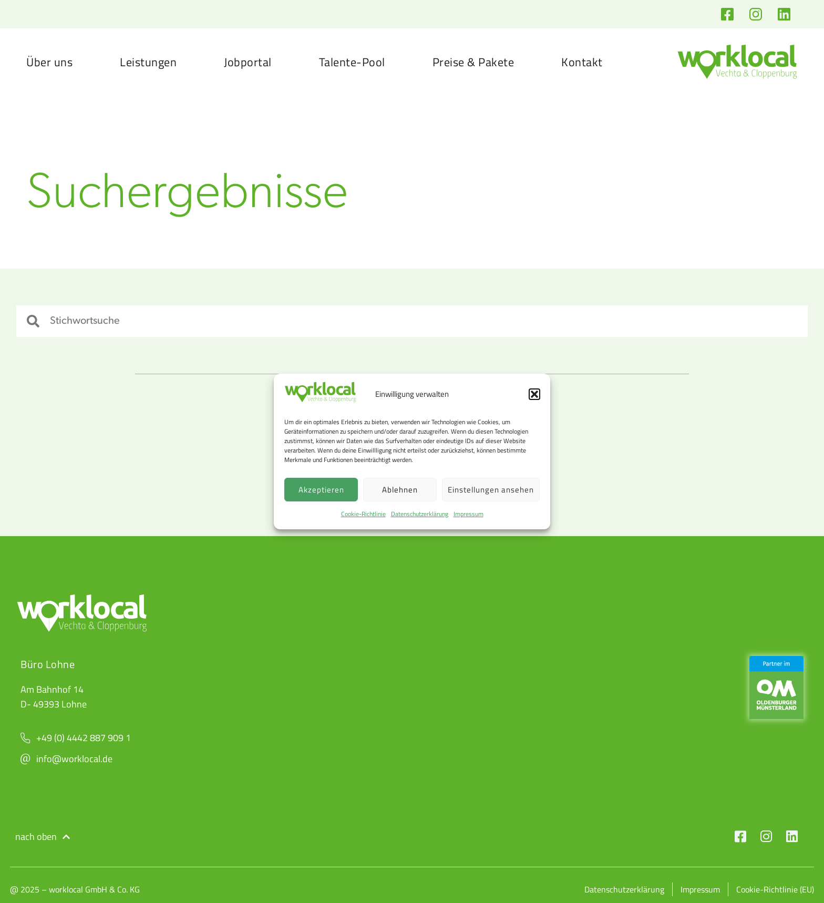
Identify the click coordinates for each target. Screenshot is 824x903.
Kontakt (582, 62)
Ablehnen (400, 490)
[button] (534, 394)
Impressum (468, 514)
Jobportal (248, 62)
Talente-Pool (352, 62)
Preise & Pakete (473, 62)
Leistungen (148, 62)
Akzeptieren (321, 490)
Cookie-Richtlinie (363, 514)
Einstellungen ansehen (491, 490)
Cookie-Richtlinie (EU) (775, 889)
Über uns (49, 62)
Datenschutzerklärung (419, 514)
